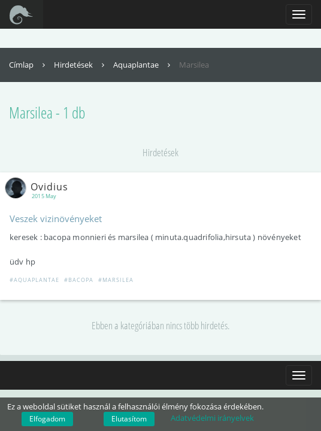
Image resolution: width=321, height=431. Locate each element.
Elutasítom (129, 419)
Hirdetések (80, 64)
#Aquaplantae (34, 280)
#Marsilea (116, 280)
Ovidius (39, 186)
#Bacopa (78, 280)
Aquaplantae (143, 64)
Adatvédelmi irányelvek (212, 417)
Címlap (28, 64)
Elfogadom (47, 419)
